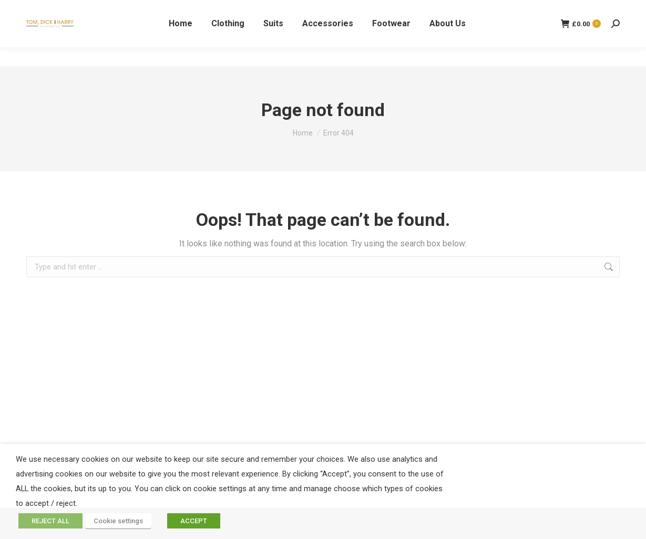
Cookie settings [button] (118, 521)
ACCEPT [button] (193, 521)
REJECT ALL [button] (50, 521)
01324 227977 (52, 10)
